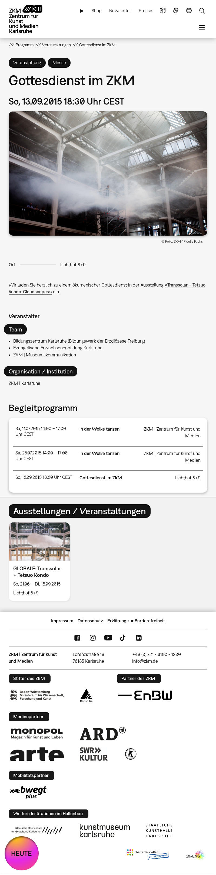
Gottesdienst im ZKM (100, 477)
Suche (202, 11)
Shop (97, 10)
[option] (41, 561)
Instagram (92, 638)
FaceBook (77, 638)
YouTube (108, 638)
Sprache (189, 11)
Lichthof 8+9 (73, 264)
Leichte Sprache (162, 11)
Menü (202, 27)
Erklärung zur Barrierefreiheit (136, 620)
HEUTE (21, 853)
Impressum (62, 620)
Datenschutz (90, 620)
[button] (108, 173)
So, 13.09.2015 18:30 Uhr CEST (43, 477)
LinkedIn (138, 638)
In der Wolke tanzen (99, 429)
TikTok (123, 638)
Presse (145, 10)
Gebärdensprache (175, 11)
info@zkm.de (145, 661)
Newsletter (120, 10)
